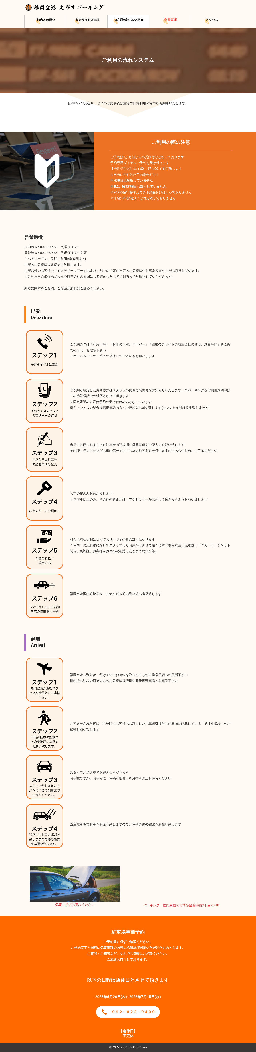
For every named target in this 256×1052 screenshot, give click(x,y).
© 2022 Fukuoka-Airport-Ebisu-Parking (128, 1047)
